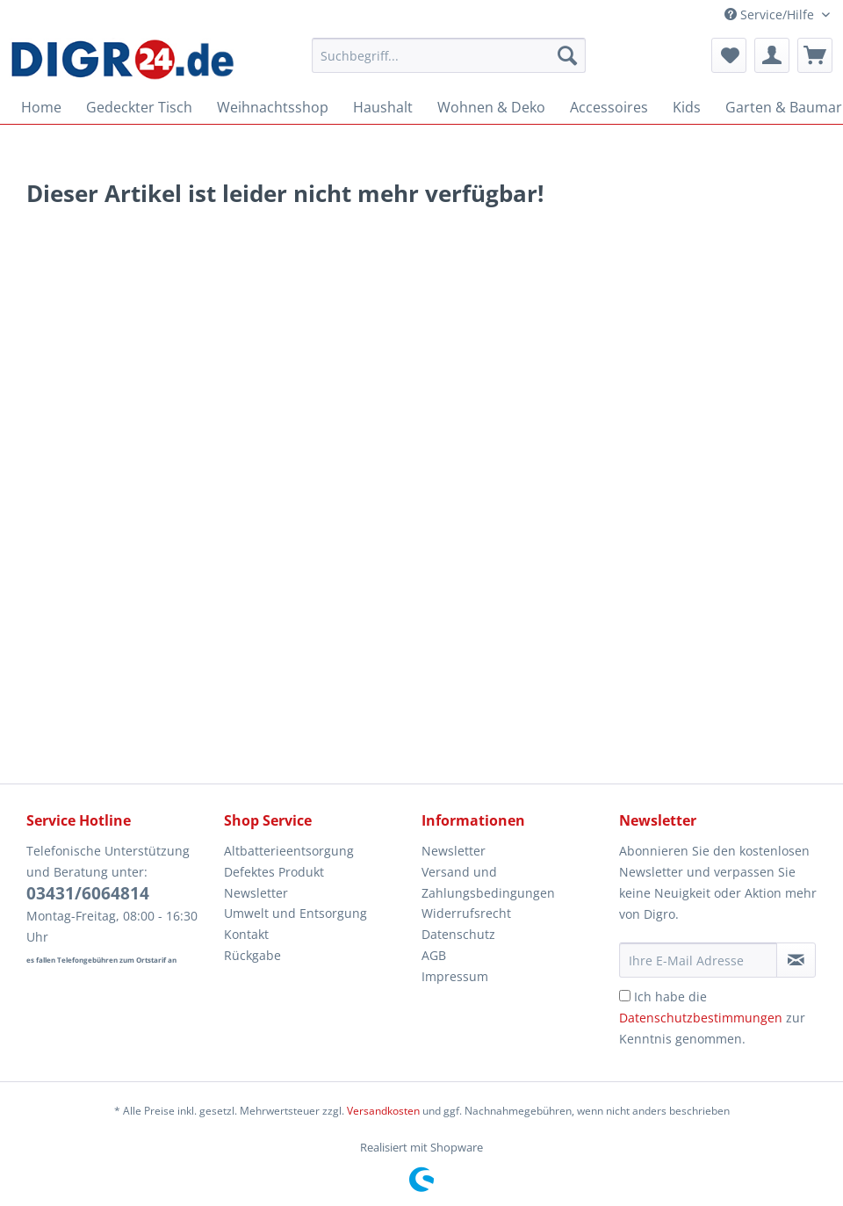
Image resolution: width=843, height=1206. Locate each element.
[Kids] (686, 107)
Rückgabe (252, 955)
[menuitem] (449, 64)
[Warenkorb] (814, 55)
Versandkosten (383, 1110)
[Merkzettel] (728, 55)
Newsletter (256, 893)
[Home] (41, 107)
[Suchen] (567, 55)
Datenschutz (458, 934)
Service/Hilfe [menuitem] (771, 14)
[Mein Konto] (771, 55)
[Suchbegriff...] (449, 55)
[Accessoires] (609, 107)
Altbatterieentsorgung (289, 850)
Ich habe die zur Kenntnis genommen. (712, 1017)
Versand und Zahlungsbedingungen (488, 882)
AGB (434, 955)
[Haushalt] (383, 107)
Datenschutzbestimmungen (700, 1017)
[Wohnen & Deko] (491, 107)
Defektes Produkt (274, 871)
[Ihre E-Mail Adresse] (698, 960)
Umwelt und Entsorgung (295, 913)
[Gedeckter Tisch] (139, 107)
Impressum (455, 976)
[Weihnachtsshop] (273, 107)
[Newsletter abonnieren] (796, 960)
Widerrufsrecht (466, 913)
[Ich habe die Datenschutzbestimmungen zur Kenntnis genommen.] (624, 995)
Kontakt (246, 934)
